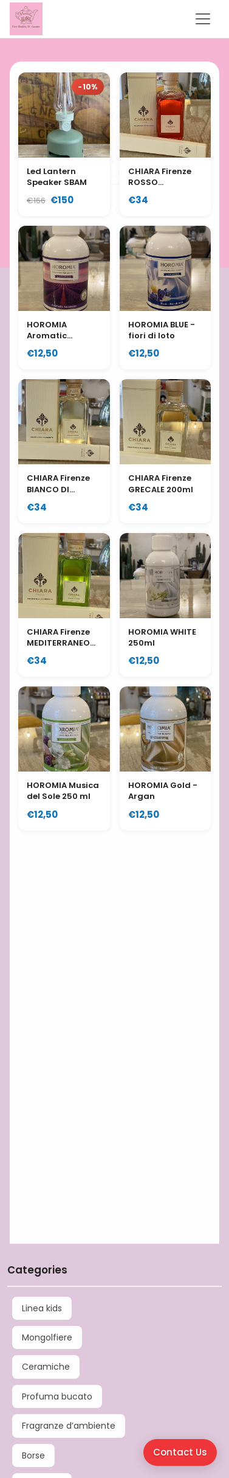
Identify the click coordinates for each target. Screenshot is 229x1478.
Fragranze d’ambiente (68, 1426)
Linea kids (42, 1308)
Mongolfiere (47, 1337)
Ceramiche (46, 1367)
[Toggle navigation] (202, 18)
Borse (33, 1455)
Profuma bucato (57, 1396)
